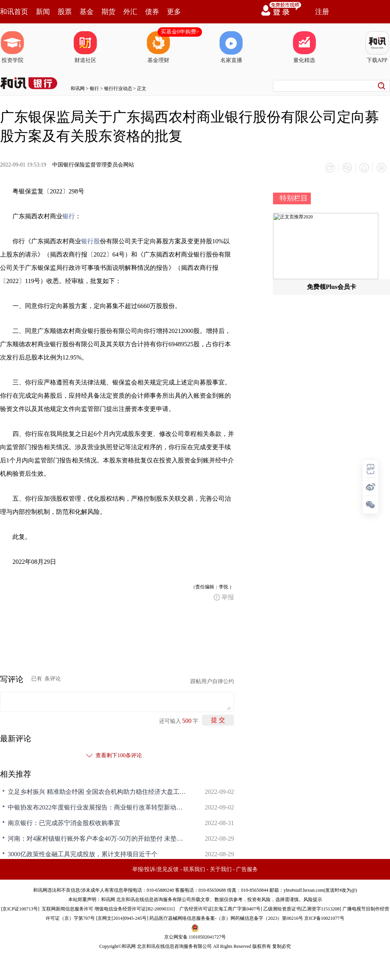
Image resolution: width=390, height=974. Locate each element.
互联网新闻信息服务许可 (67, 909)
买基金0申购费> (180, 32)
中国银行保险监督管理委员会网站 (93, 165)
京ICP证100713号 (20, 909)
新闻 (43, 12)
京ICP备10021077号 (324, 918)
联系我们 (194, 869)
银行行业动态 (118, 88)
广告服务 (247, 869)
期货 (108, 12)
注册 (322, 12)
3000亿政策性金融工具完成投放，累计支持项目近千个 (83, 854)
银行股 (90, 241)
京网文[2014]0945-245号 (122, 918)
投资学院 (12, 47)
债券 (152, 12)
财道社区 (85, 47)
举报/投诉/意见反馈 (155, 869)
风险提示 (312, 899)
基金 (87, 12)
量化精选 (304, 47)
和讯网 (78, 88)
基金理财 (158, 47)
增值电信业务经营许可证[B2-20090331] (134, 909)
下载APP (377, 47)
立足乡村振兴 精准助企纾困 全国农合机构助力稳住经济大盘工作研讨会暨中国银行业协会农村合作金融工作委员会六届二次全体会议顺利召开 (97, 791)
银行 (94, 88)
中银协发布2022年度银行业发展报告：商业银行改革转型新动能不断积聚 (97, 807)
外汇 (130, 12)
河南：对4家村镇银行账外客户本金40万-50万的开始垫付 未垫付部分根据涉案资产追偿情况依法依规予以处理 (97, 838)
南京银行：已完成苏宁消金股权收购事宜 (64, 823)
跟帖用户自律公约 (212, 681)
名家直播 (231, 47)
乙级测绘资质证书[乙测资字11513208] (302, 909)
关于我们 (221, 869)
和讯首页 (14, 12)
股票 (65, 12)
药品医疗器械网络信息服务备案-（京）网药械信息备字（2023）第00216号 (226, 918)
